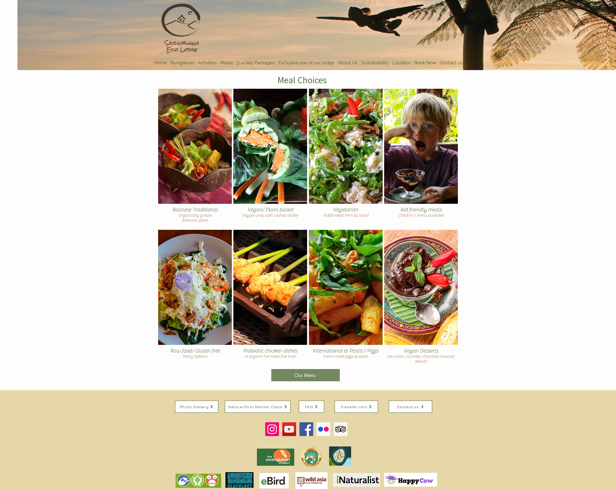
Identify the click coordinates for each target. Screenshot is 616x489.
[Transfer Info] (356, 407)
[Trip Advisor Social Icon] (340, 429)
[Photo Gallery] (196, 407)
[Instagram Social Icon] (272, 429)
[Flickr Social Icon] (323, 429)
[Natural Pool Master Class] (258, 407)
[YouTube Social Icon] (289, 429)
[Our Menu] (305, 375)
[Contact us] (410, 407)
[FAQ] (311, 407)
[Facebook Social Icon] (306, 429)
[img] (195, 158)
